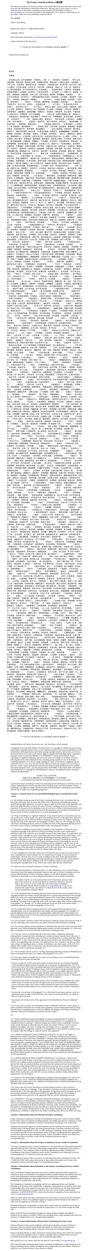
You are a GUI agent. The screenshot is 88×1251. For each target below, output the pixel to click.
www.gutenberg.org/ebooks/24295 (45, 37)
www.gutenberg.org (17, 12)
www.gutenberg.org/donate (23, 1194)
